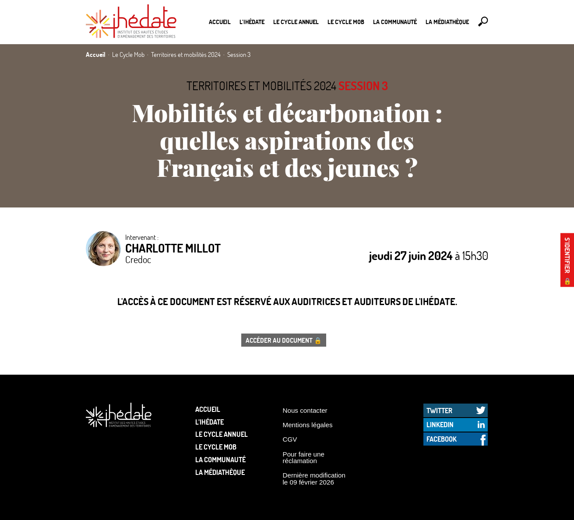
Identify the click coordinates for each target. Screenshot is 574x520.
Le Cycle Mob (345, 22)
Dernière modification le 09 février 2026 (314, 478)
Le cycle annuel (296, 22)
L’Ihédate (251, 22)
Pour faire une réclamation (303, 457)
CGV (290, 439)
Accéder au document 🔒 (284, 340)
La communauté (395, 22)
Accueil (220, 22)
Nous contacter (305, 410)
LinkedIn (440, 424)
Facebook (441, 438)
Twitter (439, 410)
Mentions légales (308, 425)
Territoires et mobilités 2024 (261, 85)
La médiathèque (447, 22)
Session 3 (363, 85)
